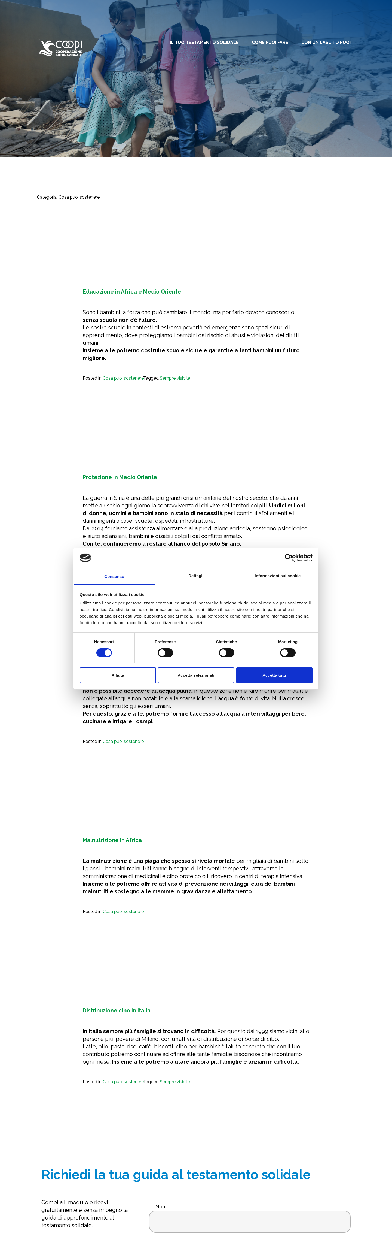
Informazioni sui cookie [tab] (278, 575)
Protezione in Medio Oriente (120, 477)
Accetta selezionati (195, 675)
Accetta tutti (274, 675)
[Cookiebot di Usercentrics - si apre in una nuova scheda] (289, 558)
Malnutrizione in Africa (112, 840)
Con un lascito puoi (326, 42)
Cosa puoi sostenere (123, 378)
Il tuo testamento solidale (204, 42)
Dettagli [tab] (196, 575)
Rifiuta (117, 675)
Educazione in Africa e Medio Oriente (132, 291)
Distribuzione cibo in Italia (117, 1010)
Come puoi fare (270, 42)
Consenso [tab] (114, 576)
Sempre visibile (175, 378)
